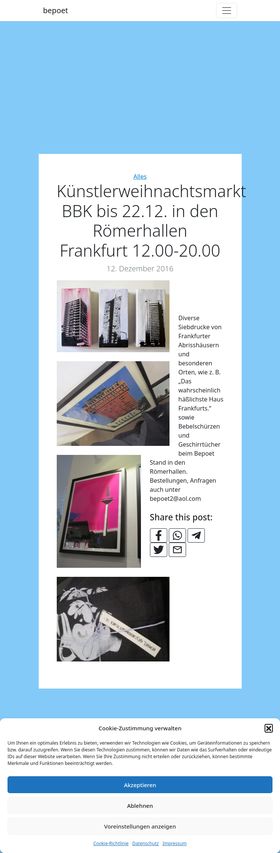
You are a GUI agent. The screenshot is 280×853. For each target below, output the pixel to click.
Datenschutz (145, 843)
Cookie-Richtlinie (111, 843)
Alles (140, 176)
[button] (268, 728)
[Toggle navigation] (226, 10)
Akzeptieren (140, 785)
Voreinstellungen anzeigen (140, 826)
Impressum (174, 843)
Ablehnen (140, 805)
